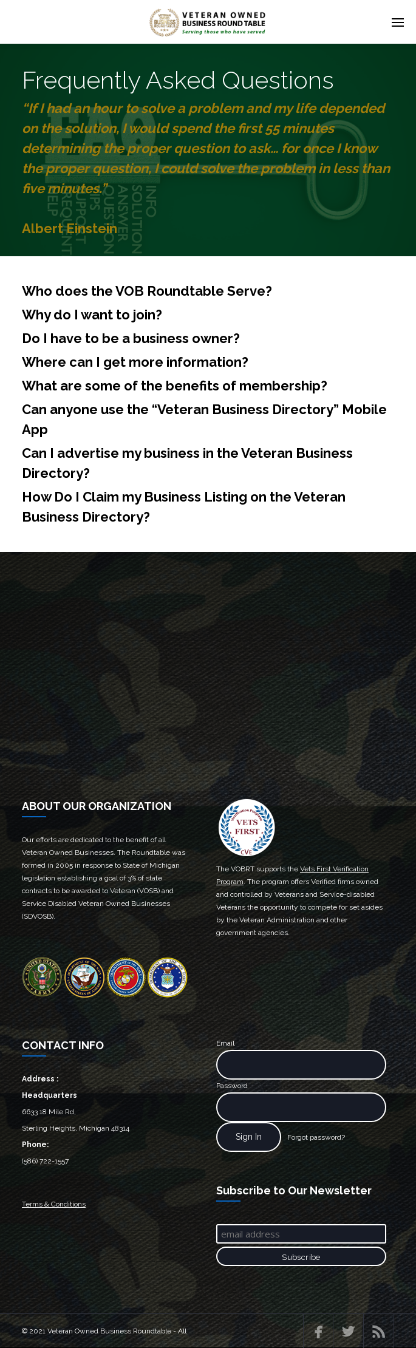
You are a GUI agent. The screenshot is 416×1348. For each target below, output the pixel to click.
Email (225, 1043)
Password (232, 1085)
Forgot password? (316, 1137)
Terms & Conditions (54, 1204)
